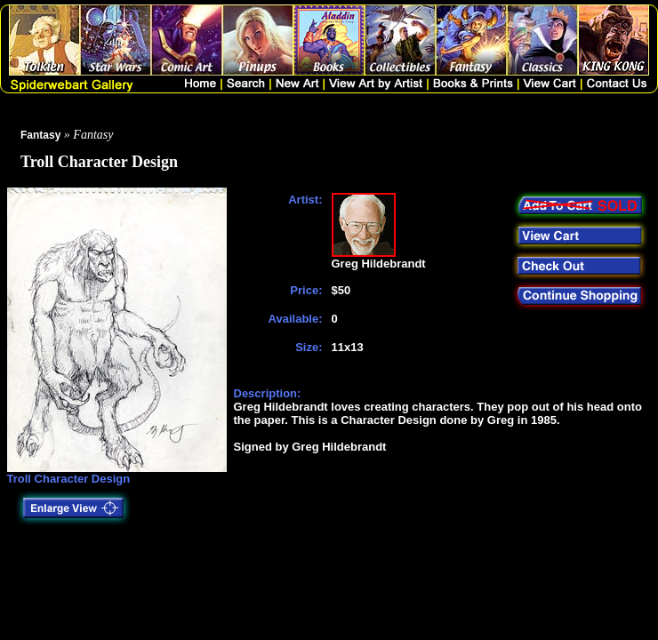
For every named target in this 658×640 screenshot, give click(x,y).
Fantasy (40, 135)
